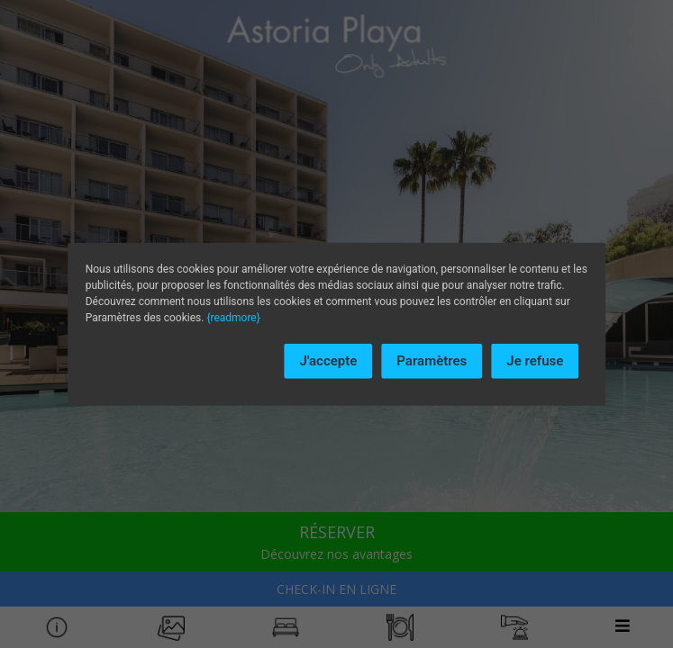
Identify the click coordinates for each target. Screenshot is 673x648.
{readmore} (232, 317)
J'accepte (329, 361)
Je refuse (534, 361)
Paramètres (431, 361)
